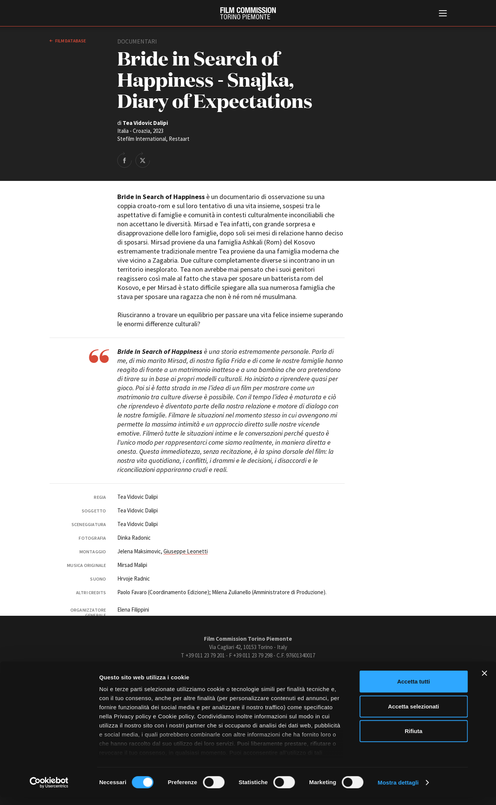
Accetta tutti (413, 689)
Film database (70, 41)
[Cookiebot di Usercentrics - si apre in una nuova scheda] (49, 790)
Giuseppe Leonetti (185, 551)
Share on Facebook (124, 160)
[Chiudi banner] (484, 681)
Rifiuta (414, 739)
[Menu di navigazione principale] (443, 14)
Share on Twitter (142, 160)
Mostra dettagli (398, 790)
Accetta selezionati (413, 714)
